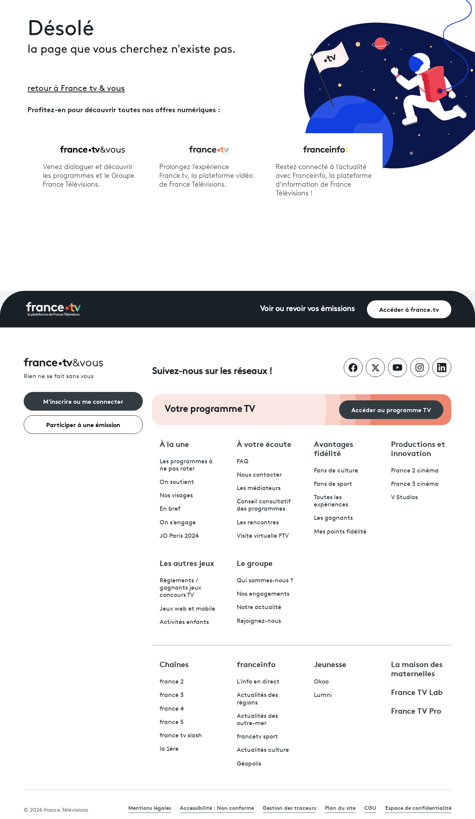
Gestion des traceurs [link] (289, 807)
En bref (170, 509)
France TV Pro (416, 710)
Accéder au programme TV (391, 409)
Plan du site (340, 807)
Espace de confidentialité (418, 807)
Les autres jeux (187, 562)
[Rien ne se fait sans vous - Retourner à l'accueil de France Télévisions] (83, 369)
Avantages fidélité (333, 448)
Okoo (321, 682)
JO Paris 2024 (179, 536)
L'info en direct (258, 682)
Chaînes (174, 663)
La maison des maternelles (417, 668)
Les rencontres (258, 523)
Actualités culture (263, 750)
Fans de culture (336, 471)
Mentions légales (149, 807)
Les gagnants (333, 518)
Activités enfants (184, 622)
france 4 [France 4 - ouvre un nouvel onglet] (172, 709)
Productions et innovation (418, 448)
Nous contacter (259, 475)
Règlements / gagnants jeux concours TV (180, 588)
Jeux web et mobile (187, 609)
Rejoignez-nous (259, 621)
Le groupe (255, 562)
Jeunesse (330, 663)
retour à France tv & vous (76, 88)
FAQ (243, 462)
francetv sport (257, 737)
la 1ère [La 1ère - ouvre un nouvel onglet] (169, 749)
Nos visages (176, 496)
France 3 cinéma (415, 484)
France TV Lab (417, 691)
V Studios (404, 498)
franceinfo (256, 663)
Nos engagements (263, 594)
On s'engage (178, 523)
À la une (174, 443)
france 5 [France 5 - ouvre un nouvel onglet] (172, 722)
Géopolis (249, 764)
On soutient (177, 482)
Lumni (323, 695)
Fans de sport (333, 484)
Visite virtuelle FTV (263, 536)
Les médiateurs (259, 488)
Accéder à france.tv (409, 309)
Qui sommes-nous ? (265, 581)
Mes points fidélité (340, 532)
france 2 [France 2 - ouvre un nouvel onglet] (172, 682)
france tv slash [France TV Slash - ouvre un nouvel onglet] (181, 736)
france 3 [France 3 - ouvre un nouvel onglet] (172, 695)
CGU (370, 807)
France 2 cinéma (415, 471)
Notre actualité (259, 608)
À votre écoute (264, 443)
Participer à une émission (83, 424)
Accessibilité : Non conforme (217, 807)
